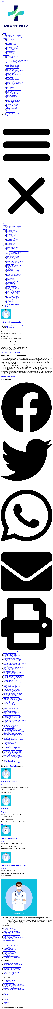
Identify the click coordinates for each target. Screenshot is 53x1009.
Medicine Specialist (10, 92)
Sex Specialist (9, 109)
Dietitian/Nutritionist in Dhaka (10, 668)
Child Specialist (10, 69)
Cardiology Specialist (11, 64)
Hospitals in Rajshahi (11, 43)
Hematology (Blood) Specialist (13, 83)
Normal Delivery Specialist (12, 97)
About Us (5, 992)
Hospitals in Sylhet (10, 49)
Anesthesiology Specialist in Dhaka (11, 651)
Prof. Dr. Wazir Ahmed (9, 809)
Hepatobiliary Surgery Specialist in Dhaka (13, 677)
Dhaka (6, 326)
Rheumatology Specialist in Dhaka (11, 701)
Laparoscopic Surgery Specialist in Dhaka (13, 682)
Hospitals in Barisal (10, 51)
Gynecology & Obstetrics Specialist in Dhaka (13, 675)
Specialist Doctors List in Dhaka (13, 35)
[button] (26, 170)
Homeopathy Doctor (11, 86)
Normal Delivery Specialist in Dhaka (11, 690)
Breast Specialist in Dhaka (9, 653)
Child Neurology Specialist (12, 68)
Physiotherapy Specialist (12, 104)
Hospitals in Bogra (10, 52)
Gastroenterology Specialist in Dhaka (12, 672)
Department (6, 55)
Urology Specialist (10, 112)
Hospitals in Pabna (10, 53)
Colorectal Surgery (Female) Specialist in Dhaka (14, 663)
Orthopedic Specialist (11, 99)
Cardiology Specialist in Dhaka (10, 656)
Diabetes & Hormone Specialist (13, 74)
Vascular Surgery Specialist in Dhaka (12, 706)
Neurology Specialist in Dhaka (10, 688)
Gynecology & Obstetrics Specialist (14, 82)
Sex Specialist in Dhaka (8, 702)
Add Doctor (6, 993)
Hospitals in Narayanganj (12, 48)
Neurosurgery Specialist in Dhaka (11, 689)
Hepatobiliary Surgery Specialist (13, 84)
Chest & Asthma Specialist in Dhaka (11, 658)
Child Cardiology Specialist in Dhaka (12, 659)
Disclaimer (5, 997)
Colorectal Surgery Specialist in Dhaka (12, 664)
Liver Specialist (10, 91)
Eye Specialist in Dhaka (8, 671)
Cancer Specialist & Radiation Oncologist (18, 60)
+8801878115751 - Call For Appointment (10, 352)
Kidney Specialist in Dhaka (9, 681)
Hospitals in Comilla (11, 44)
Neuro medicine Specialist (12, 93)
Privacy (5, 995)
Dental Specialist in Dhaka (9, 666)
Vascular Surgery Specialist (12, 113)
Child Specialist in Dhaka (9, 662)
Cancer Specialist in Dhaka (9, 654)
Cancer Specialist (10, 59)
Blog (4, 114)
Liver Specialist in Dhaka (9, 684)
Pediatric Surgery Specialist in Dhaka (12, 694)
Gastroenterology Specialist (12, 79)
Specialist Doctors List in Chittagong (14, 36)
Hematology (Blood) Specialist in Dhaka (12, 676)
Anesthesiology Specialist (12, 56)
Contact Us (6, 116)
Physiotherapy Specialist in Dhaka (11, 697)
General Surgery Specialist (12, 81)
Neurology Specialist (11, 95)
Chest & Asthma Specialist (12, 65)
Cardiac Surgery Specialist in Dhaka (11, 655)
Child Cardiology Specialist (12, 66)
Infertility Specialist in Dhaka (10, 680)
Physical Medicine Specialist (13, 103)
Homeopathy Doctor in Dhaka (10, 679)
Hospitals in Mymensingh (12, 46)
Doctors (5, 34)
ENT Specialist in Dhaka (9, 669)
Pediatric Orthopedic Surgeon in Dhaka (12, 693)
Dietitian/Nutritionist (11, 75)
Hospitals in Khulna (11, 42)
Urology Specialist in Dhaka (10, 704)
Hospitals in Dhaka (10, 39)
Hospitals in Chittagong (11, 40)
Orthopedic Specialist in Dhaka (10, 691)
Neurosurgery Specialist (11, 96)
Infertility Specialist (11, 87)
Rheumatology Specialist (12, 108)
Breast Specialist (10, 57)
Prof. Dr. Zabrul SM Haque (11, 782)
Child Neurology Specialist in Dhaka (11, 660)
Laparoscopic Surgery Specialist (13, 90)
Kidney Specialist (10, 88)
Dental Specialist (10, 73)
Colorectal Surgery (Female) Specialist (15, 70)
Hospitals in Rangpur (11, 47)
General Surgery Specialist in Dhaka (11, 673)
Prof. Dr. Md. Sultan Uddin (11, 322)
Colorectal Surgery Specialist (13, 71)
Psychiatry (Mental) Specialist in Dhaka (12, 699)
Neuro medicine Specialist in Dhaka (11, 686)
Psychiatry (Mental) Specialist (13, 106)
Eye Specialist (9, 78)
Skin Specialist (9, 110)
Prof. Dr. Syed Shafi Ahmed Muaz (13, 865)
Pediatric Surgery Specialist (12, 101)
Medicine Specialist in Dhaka (10, 685)
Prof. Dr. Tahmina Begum (10, 838)
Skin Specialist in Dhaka (9, 703)
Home (4, 33)
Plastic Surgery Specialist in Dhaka (11, 698)
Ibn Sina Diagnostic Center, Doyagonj (14, 325)
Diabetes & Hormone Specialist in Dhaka (13, 667)
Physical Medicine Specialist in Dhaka (12, 695)
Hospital (5, 38)
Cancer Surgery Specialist (15, 61)
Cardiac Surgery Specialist (12, 62)
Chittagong (3, 812)
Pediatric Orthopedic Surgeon (13, 100)
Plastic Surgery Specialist (12, 105)
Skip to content (4, 1)
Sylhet (5, 868)
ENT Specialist (9, 77)
